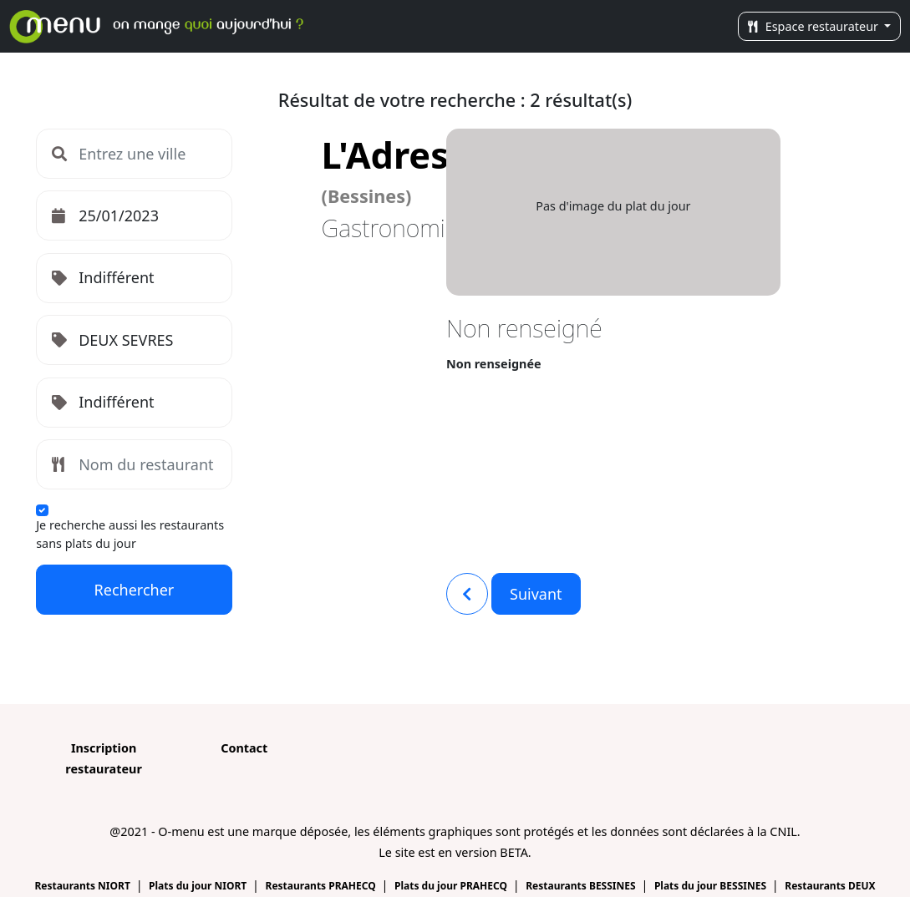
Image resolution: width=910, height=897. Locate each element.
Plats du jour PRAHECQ (452, 886)
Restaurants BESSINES (582, 886)
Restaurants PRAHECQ (322, 886)
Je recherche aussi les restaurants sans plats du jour (130, 534)
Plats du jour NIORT (199, 886)
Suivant (536, 594)
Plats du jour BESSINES (711, 886)
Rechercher (134, 590)
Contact (244, 748)
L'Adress (394, 169)
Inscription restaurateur (103, 758)
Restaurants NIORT (83, 886)
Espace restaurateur (815, 26)
